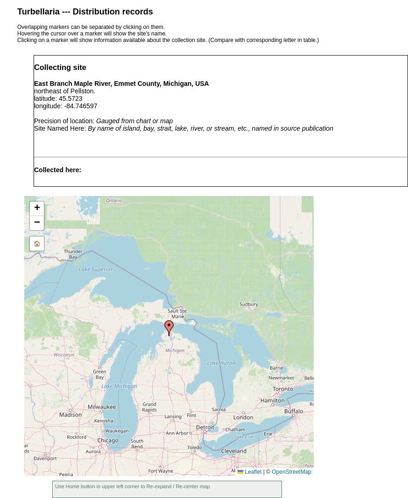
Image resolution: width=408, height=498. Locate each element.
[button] (169, 328)
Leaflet (249, 472)
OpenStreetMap (291, 472)
